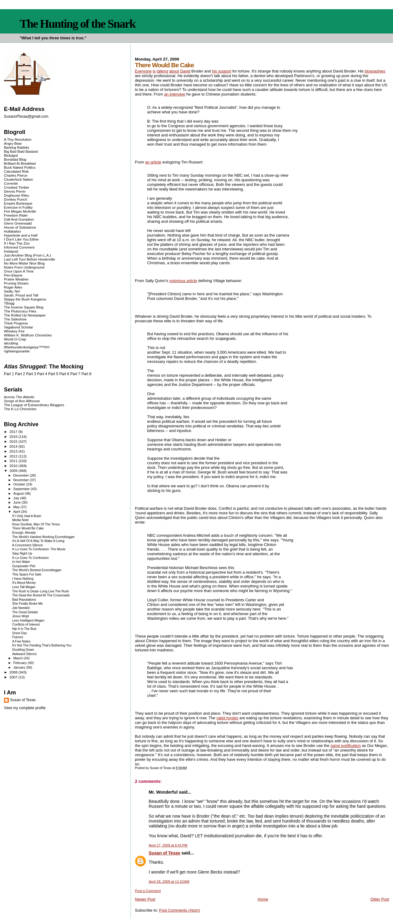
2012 (14, 456)
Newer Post (145, 899)
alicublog (11, 343)
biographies (375, 71)
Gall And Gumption (19, 219)
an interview (174, 94)
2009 (14, 471)
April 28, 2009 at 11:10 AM (169, 881)
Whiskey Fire (14, 331)
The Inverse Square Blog (23, 307)
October (19, 484)
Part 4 (42, 374)
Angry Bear (13, 143)
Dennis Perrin (14, 191)
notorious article (183, 280)
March (18, 658)
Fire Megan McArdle (20, 211)
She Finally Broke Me (27, 603)
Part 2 (20, 374)
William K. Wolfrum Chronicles (28, 335)
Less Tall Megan (23, 587)
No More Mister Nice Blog (24, 263)
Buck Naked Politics (20, 167)
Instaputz (11, 251)
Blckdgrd (11, 155)
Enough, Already (24, 532)
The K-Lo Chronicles (20, 409)
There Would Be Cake (28, 528)
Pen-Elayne (13, 275)
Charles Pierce (15, 175)
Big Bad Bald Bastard (21, 151)
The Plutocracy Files (20, 311)
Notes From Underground (24, 267)
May (17, 507)
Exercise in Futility (18, 207)
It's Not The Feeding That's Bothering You (42, 645)
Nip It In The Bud (24, 628)
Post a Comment (148, 891)
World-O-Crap (15, 339)
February (20, 663)
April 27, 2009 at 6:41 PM (168, 845)
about (174, 71)
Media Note (20, 520)
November (21, 480)
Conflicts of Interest (26, 624)
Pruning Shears (16, 283)
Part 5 (53, 374)
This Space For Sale (26, 574)
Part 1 (9, 374)
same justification (345, 745)
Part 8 (86, 374)
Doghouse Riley (16, 195)
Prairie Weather (16, 279)
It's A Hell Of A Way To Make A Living (38, 541)
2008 (14, 672)
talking (162, 71)
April (17, 511)
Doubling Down (23, 649)
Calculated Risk (16, 171)
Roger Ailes (13, 287)
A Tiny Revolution (18, 139)
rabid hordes (227, 718)
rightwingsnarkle (17, 351)
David (185, 71)
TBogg (9, 303)
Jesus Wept (20, 616)
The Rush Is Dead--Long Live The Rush (40, 591)
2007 (14, 677)
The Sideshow (15, 319)
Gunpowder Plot (23, 566)
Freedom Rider (16, 215)
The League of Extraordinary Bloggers (34, 405)
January (19, 667)
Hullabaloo (12, 231)
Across (19, 397)
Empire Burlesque (18, 203)
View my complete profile (25, 708)
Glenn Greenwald (18, 223)
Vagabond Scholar (18, 327)
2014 (14, 446)
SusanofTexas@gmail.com (26, 116)
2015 (14, 441)
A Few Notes (21, 641)
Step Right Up (22, 553)
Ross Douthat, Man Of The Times (36, 524)
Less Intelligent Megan (28, 620)
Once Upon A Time (19, 271)
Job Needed (20, 608)
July (16, 498)
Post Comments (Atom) (179, 910)
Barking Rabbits (16, 147)
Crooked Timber (16, 187)
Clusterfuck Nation (18, 179)
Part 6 (64, 374)
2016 (14, 436)
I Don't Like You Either (21, 239)
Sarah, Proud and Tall (21, 295)
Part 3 (31, 374)
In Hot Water (21, 562)
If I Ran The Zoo (17, 243)
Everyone (143, 71)
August (19, 493)
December (21, 475)
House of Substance (20, 227)
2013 (14, 451)
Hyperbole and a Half (20, 235)
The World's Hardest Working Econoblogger (43, 537)
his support (221, 71)
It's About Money (24, 582)
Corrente (11, 183)
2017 (14, 432)
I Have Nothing (22, 578)
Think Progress (16, 323)
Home (263, 899)
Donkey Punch (15, 199)
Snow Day (19, 633)
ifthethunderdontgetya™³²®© (27, 347)
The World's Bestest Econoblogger (37, 570)
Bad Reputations (24, 599)
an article (153, 162)
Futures (17, 637)
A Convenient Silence (27, 545)
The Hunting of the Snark (77, 23)
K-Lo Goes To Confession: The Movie (39, 549)
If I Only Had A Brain (26, 516)
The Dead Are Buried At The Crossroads (41, 595)
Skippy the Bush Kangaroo (25, 299)
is (154, 71)
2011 (14, 461)
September (22, 489)
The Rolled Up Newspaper (25, 315)
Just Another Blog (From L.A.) (27, 255)
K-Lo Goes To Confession (30, 558)
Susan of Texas (164, 852)
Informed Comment (19, 247)
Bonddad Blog (15, 159)
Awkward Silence (24, 654)
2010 (14, 466)
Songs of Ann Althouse (22, 401)
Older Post (379, 899)
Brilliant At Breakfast (20, 163)
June (17, 502)
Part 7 (75, 374)
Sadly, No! (12, 291)
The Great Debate (25, 612)
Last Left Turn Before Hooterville (29, 259)
